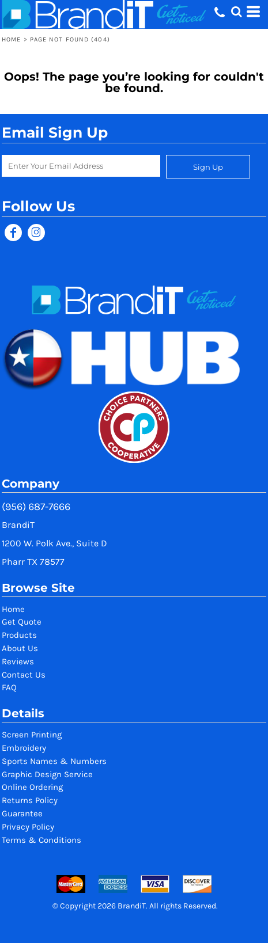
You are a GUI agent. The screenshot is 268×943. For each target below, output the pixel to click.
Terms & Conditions (41, 840)
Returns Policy (30, 800)
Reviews (18, 661)
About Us (20, 648)
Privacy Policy (28, 827)
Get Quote (21, 622)
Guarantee (22, 813)
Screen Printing (32, 734)
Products (19, 635)
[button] (236, 11)
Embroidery (24, 748)
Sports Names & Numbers (54, 761)
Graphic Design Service (47, 774)
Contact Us (24, 675)
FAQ (9, 687)
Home (11, 39)
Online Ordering (32, 787)
